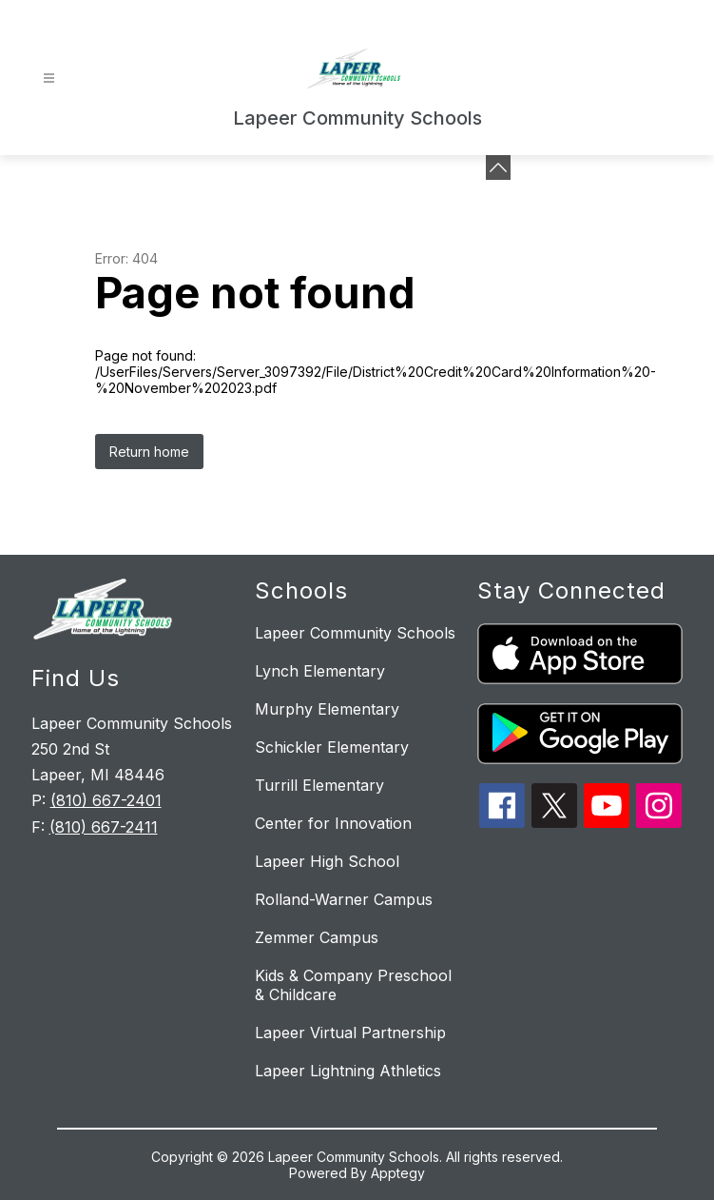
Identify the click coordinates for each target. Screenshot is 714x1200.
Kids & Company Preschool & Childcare (353, 985)
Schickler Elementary (332, 747)
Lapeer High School (327, 861)
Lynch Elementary (320, 670)
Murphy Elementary (327, 708)
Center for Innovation (333, 823)
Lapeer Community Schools (355, 632)
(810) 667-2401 (106, 800)
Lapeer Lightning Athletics (348, 1070)
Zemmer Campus (316, 937)
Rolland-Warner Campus (344, 899)
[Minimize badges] (498, 167)
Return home (149, 451)
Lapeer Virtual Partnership (350, 1032)
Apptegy (398, 1173)
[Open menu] (49, 78)
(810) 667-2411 (103, 826)
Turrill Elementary (319, 785)
